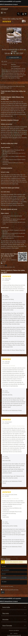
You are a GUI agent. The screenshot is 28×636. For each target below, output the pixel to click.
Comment (4, 61)
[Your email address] (14, 570)
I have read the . (10, 589)
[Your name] (14, 566)
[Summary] (14, 573)
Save (3, 592)
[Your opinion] (14, 582)
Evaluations (2, 265)
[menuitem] (3, 12)
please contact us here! (6, 258)
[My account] (22, 13)
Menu (3, 12)
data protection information (13, 589)
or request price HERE (14, 57)
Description (2, 84)
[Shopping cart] (25, 13)
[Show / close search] (18, 13)
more (10, 87)
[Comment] (14, 577)
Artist (3, 263)
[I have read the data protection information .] (1, 589)
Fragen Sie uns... (16, 633)
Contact (11, 633)
